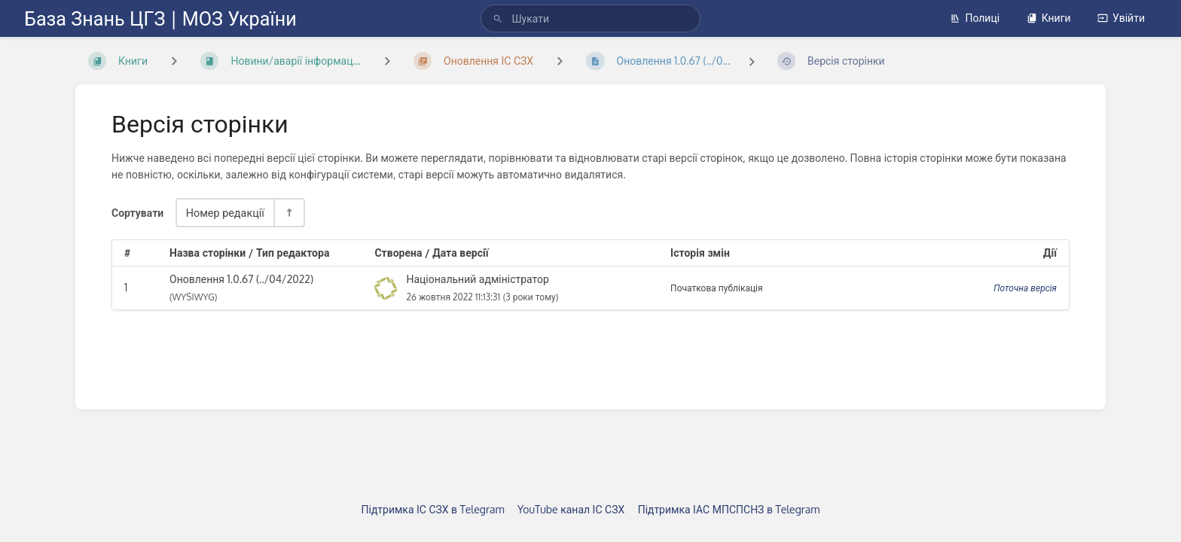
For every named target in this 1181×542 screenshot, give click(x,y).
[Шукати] (498, 18)
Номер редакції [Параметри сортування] (225, 212)
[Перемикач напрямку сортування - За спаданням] (288, 212)
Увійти (1121, 17)
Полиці (974, 17)
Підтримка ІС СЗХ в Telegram (433, 509)
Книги (1049, 17)
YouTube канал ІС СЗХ (570, 509)
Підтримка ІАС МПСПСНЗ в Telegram (729, 509)
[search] (590, 18)
